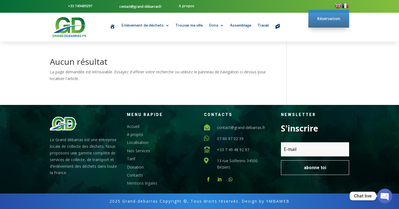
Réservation (328, 11)
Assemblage (240, 26)
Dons (213, 26)
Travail (263, 26)
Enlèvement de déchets (142, 26)
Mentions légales (142, 183)
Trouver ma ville (189, 26)
